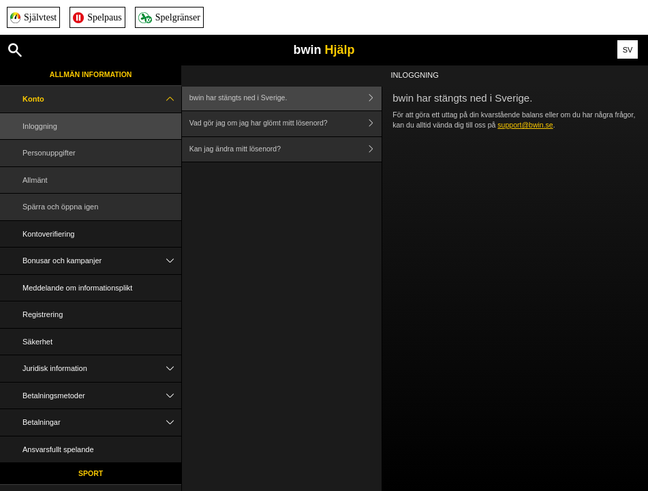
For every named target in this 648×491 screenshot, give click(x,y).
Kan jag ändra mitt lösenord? (285, 149)
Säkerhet (37, 342)
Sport (90, 473)
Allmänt (35, 180)
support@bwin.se (525, 125)
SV (628, 50)
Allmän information (91, 74)
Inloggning (39, 126)
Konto (101, 99)
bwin (323, 50)
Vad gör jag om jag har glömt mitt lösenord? (285, 123)
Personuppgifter (49, 153)
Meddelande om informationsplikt (77, 288)
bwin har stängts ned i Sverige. (285, 97)
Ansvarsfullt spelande (58, 449)
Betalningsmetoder (101, 396)
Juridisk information (101, 368)
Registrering (42, 314)
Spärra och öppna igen (60, 207)
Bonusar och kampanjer (101, 261)
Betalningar (101, 422)
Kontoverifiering (48, 234)
